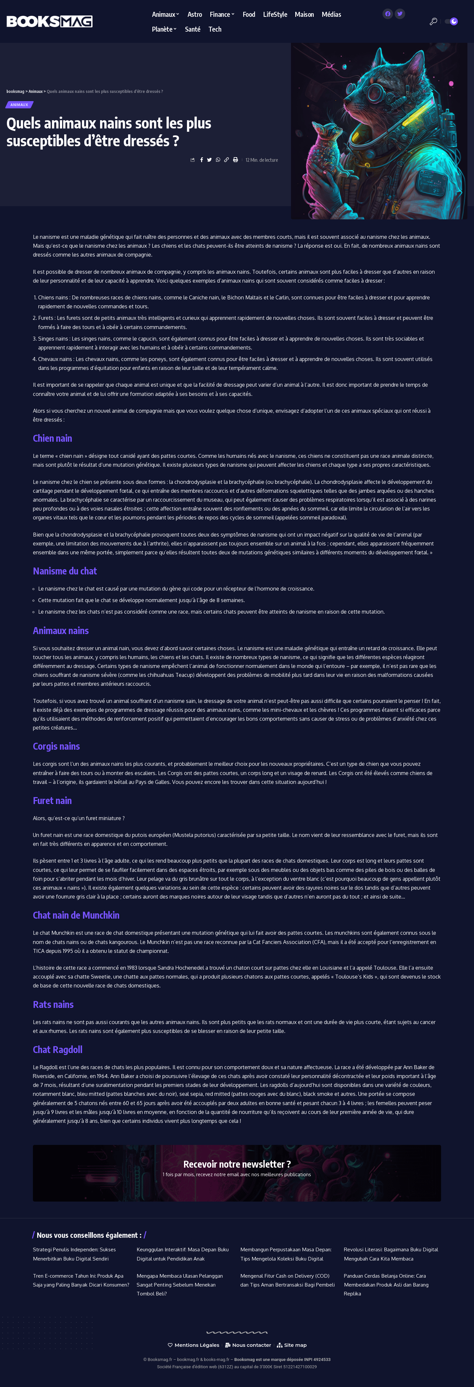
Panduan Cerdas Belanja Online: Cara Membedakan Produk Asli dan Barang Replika (387, 1284)
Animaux (21, 104)
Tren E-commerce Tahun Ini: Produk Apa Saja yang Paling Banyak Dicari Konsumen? (80, 1284)
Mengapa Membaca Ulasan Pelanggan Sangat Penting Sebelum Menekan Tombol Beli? (181, 1284)
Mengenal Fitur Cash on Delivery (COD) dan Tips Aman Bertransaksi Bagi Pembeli (286, 1284)
